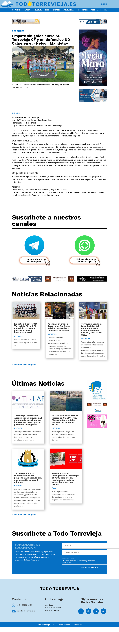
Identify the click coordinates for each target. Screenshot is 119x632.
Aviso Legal (49, 605)
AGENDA (94, 10)
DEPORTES (55, 10)
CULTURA (38, 10)
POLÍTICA (26, 10)
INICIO (104, 4)
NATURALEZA (68, 10)
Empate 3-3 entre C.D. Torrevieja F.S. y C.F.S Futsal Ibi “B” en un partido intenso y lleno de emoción (25, 328)
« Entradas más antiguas (24, 364)
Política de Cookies (52, 611)
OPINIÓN (103, 10)
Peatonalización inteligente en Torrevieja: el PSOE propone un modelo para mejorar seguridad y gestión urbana (65, 479)
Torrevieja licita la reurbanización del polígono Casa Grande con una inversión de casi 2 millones (28, 477)
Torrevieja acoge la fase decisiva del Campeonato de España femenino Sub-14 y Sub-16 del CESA (91, 329)
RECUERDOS (83, 10)
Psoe (54, 488)
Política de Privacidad (78, 561)
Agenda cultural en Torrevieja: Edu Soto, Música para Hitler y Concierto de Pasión (59, 327)
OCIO (47, 10)
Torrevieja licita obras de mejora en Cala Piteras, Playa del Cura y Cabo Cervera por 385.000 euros (65, 420)
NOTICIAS (16, 10)
